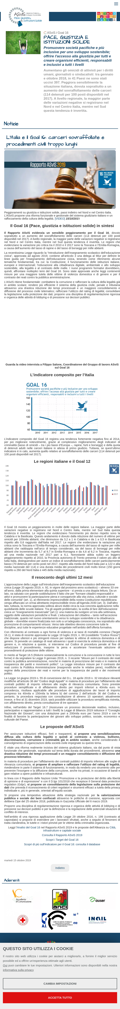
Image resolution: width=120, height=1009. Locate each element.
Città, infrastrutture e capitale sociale (79, 829)
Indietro (60, 867)
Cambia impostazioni (60, 983)
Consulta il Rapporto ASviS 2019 (62, 835)
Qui (5, 965)
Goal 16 (63, 32)
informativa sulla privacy (18, 970)
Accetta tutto (60, 997)
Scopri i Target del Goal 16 (62, 839)
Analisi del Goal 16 (28, 827)
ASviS (51, 32)
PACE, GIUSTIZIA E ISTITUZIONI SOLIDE (67, 40)
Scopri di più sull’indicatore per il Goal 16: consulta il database (62, 844)
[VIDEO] (60, 218)
